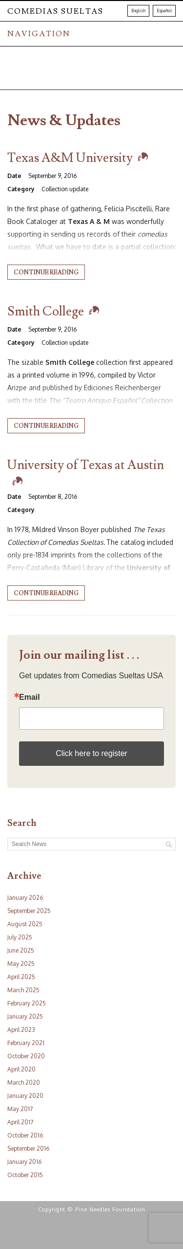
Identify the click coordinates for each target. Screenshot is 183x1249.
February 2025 (26, 1003)
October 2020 (26, 1056)
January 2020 (25, 1095)
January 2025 (25, 1016)
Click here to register (91, 753)
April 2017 (20, 1122)
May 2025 (21, 963)
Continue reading (46, 272)
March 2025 (23, 990)
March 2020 (23, 1082)
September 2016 (28, 1148)
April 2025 (21, 977)
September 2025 (29, 910)
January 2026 (25, 897)
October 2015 (25, 1175)
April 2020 (21, 1069)
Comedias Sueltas (55, 11)
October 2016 (25, 1135)
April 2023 (21, 1029)
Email (29, 697)
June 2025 (20, 950)
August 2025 (24, 924)
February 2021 (25, 1043)
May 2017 (20, 1109)
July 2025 (19, 937)
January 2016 (24, 1161)
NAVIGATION (38, 34)
